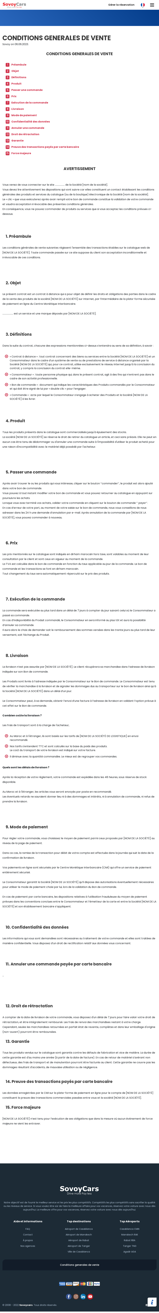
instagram (76, 1298)
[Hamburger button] (152, 5)
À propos (28, 1240)
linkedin (83, 1298)
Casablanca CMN (129, 1229)
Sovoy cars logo (14, 5)
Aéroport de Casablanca (79, 1229)
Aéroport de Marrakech (79, 1235)
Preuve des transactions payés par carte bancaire (46, 147)
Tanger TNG (129, 1246)
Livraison (17, 109)
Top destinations (79, 1221)
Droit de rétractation (26, 134)
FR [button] (143, 5)
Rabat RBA (129, 1240)
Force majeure (21, 153)
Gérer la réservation (121, 5)
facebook (68, 1298)
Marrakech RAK (129, 1235)
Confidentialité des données (31, 121)
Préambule (18, 65)
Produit (16, 84)
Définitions (19, 77)
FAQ (28, 1229)
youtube (90, 1298)
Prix (13, 96)
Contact (28, 1235)
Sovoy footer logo (79, 1190)
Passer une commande (27, 90)
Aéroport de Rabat (78, 1240)
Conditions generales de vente (79, 1266)
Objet (15, 71)
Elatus (151, 1307)
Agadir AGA (129, 1252)
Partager (152, 1302)
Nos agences (27, 1246)
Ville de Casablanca (79, 1252)
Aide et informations (27, 1221)
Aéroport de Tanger (79, 1246)
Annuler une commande (28, 128)
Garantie (17, 140)
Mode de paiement (24, 115)
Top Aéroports (129, 1221)
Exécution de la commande (30, 102)
